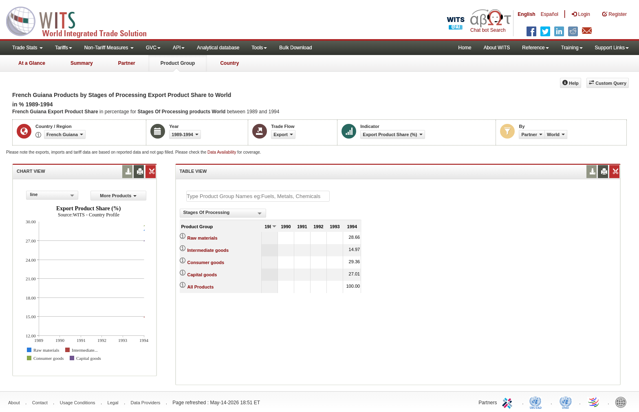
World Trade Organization (594, 402)
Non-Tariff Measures (109, 48)
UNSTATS (565, 402)
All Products (200, 286)
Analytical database (218, 48)
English (526, 14)
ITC (508, 402)
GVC (153, 48)
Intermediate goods (208, 250)
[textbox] (258, 196)
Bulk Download (295, 48)
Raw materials (202, 238)
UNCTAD (537, 402)
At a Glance (31, 63)
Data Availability (222, 152)
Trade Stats (27, 48)
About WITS (497, 48)
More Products (118, 195)
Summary (82, 63)
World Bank (623, 402)
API (179, 48)
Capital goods (202, 274)
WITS (81, 20)
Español (549, 14)
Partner (126, 63)
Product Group (178, 63)
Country (229, 63)
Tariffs (63, 48)
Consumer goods (205, 262)
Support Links (612, 48)
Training (572, 48)
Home (465, 48)
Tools (259, 48)
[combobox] (52, 195)
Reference (535, 48)
